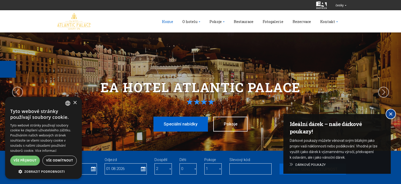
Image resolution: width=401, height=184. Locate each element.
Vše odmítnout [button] (59, 160)
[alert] (43, 138)
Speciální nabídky (180, 123)
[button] (43, 171)
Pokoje (231, 123)
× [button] (75, 103)
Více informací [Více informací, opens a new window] (46, 150)
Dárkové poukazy (310, 165)
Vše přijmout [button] (25, 160)
